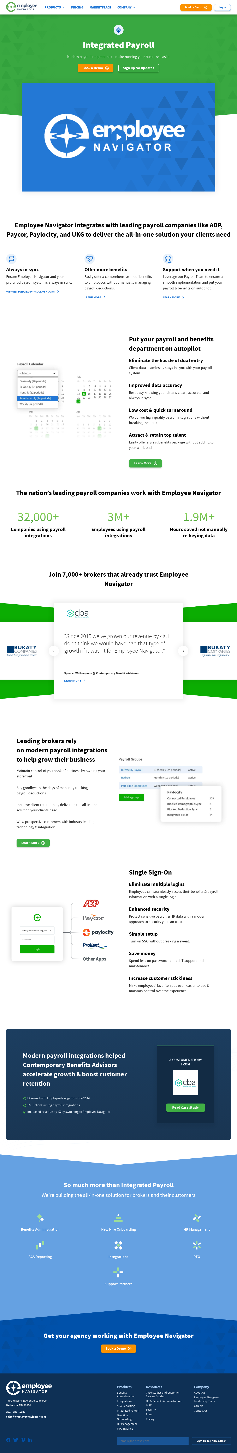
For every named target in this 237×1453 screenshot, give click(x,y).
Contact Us (200, 1410)
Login (222, 7)
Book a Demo (193, 7)
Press (149, 1414)
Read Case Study (185, 1107)
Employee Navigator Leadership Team (206, 1399)
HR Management (127, 1424)
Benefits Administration (126, 1394)
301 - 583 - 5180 (15, 1412)
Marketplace (100, 7)
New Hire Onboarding (124, 1417)
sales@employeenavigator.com (26, 1417)
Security (151, 1409)
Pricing (77, 7)
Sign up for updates (138, 68)
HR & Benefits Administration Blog (164, 1403)
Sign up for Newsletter (211, 1441)
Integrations (124, 1401)
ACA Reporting (126, 1406)
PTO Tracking (125, 1428)
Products (53, 7)
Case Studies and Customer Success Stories (163, 1394)
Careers (198, 1406)
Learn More (72, 680)
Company (124, 7)
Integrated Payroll (128, 1410)
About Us (199, 1392)
